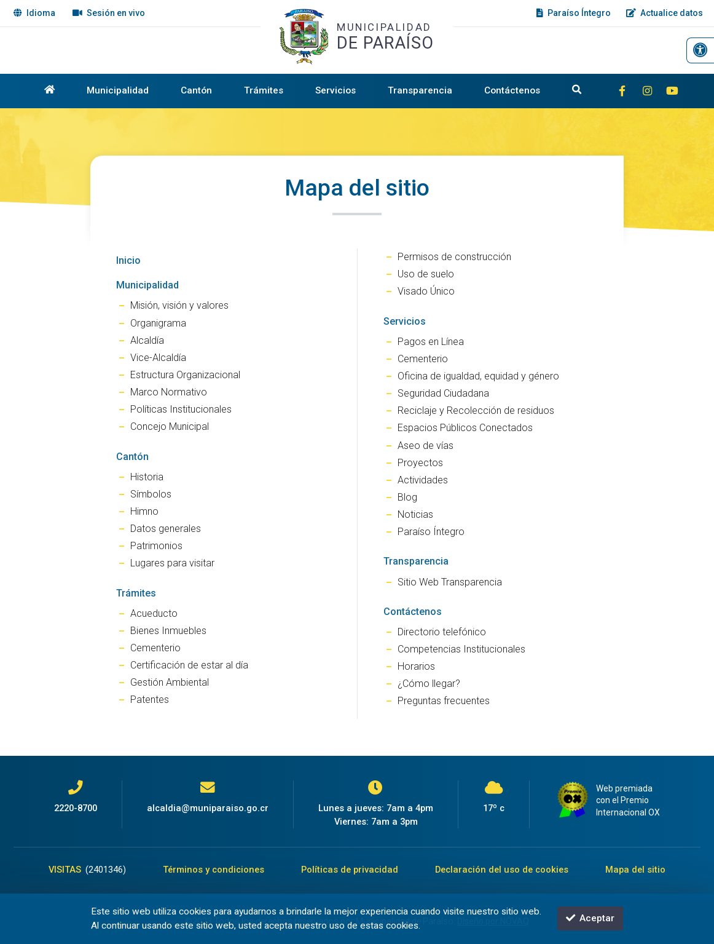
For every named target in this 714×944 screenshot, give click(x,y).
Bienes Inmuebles (168, 631)
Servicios (335, 90)
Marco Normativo (168, 392)
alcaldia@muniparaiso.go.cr (208, 808)
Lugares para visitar (172, 563)
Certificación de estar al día (189, 665)
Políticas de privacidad (349, 869)
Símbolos (150, 494)
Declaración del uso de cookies (501, 869)
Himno (144, 511)
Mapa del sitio (635, 869)
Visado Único (426, 291)
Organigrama (158, 323)
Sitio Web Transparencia (450, 582)
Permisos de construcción (454, 257)
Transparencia (420, 90)
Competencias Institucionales (461, 649)
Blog (407, 497)
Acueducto (154, 613)
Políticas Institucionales (181, 409)
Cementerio (155, 648)
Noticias (415, 514)
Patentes (149, 699)
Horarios (416, 666)
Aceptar (590, 918)
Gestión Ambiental (169, 682)
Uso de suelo (426, 274)
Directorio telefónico (442, 632)
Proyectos (420, 463)
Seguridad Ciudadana (443, 393)
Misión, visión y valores (179, 305)
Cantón (196, 90)
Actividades (423, 480)
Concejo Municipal (169, 426)
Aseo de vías (425, 445)
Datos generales (165, 528)
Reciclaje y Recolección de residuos (476, 410)
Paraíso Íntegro (431, 531)
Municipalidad (118, 90)
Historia (146, 477)
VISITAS (87, 869)
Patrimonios (156, 546)
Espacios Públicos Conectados (465, 428)
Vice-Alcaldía (158, 357)
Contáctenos (512, 90)
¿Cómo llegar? (429, 683)
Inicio (128, 260)
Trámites (263, 90)
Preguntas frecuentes (444, 701)
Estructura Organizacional (185, 375)
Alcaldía (147, 340)
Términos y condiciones (213, 869)
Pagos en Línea (431, 341)
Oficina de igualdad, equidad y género (478, 376)
